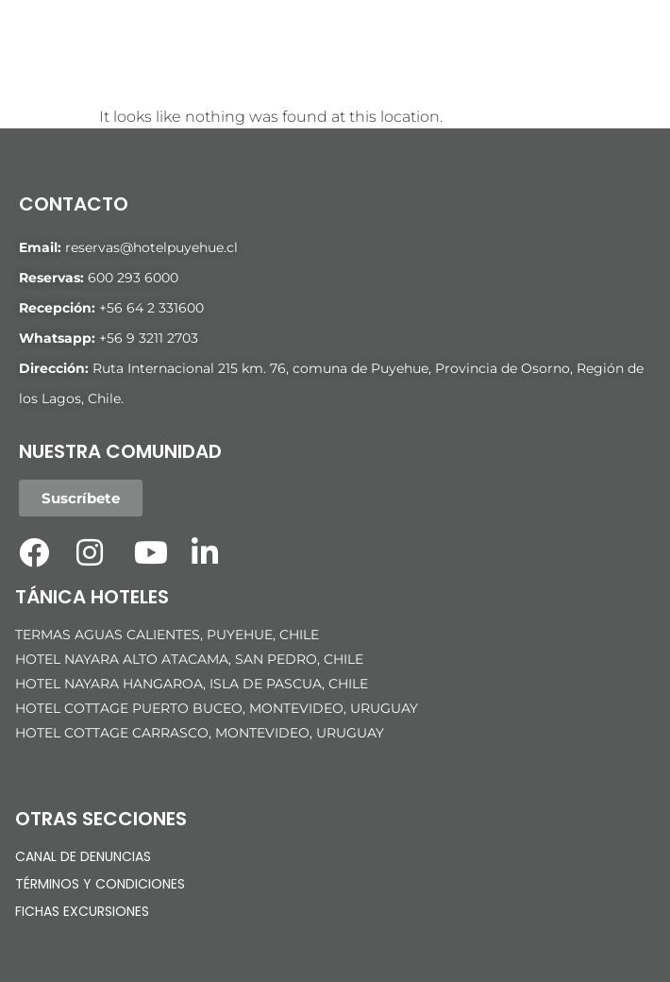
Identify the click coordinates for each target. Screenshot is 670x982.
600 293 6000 (133, 277)
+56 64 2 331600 (151, 307)
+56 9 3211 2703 (148, 338)
